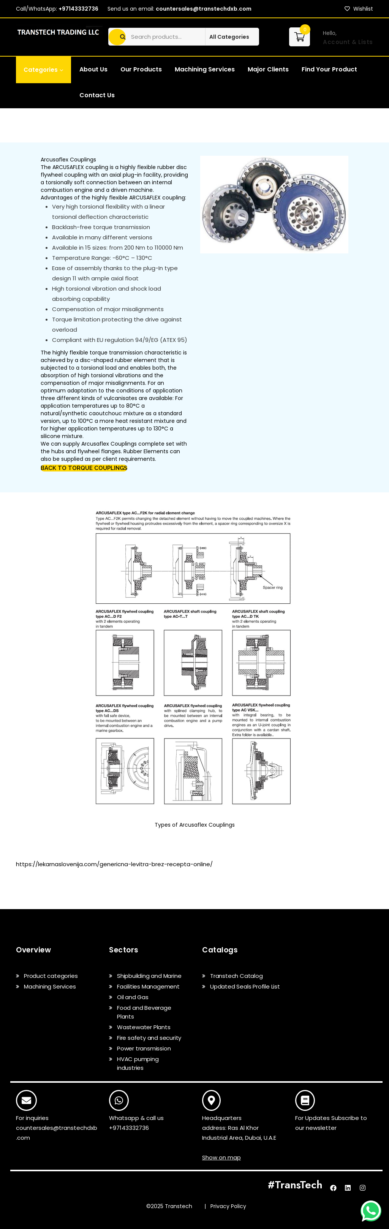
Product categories (50, 976)
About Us (93, 69)
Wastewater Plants (144, 1027)
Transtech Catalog (236, 976)
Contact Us (97, 95)
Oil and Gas (133, 997)
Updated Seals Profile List (245, 986)
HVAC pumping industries (138, 1063)
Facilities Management (148, 986)
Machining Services (205, 69)
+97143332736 (78, 9)
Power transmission (144, 1048)
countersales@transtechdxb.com (203, 9)
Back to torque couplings (84, 468)
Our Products (141, 69)
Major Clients (268, 69)
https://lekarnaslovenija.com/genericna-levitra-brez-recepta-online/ (114, 864)
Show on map (221, 1157)
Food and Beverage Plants (144, 1012)
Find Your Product (329, 69)
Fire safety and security (149, 1038)
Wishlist (359, 9)
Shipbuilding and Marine (149, 976)
